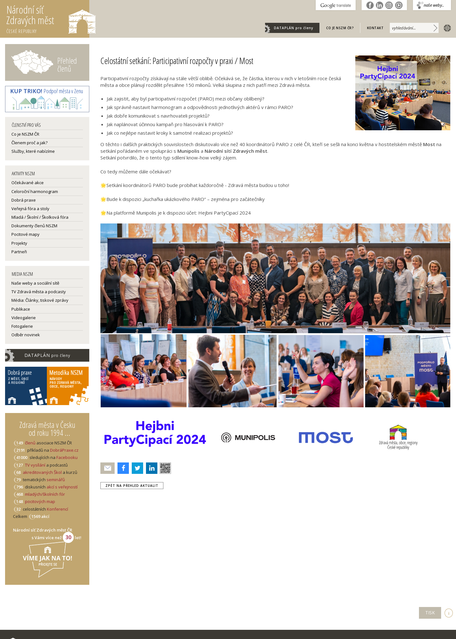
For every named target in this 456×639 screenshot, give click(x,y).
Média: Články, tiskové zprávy (39, 300)
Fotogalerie (22, 326)
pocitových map (40, 501)
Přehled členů (67, 64)
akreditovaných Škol (42, 472)
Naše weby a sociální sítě (35, 283)
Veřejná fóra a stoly (30, 208)
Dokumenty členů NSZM (34, 226)
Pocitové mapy (25, 234)
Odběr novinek (25, 335)
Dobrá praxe (23, 200)
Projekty (19, 243)
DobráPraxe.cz (64, 450)
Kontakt (375, 28)
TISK (430, 613)
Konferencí (57, 509)
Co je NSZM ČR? (340, 28)
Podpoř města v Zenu (46, 91)
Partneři (19, 252)
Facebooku (67, 457)
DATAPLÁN (293, 28)
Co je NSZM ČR (25, 134)
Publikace (20, 309)
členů (30, 443)
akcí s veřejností (62, 487)
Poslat (108, 468)
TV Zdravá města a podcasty (38, 291)
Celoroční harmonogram (34, 191)
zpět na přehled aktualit (131, 485)
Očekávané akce (27, 182)
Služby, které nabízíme (33, 151)
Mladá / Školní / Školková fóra (39, 217)
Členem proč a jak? (29, 142)
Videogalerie (23, 317)
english (446, 27)
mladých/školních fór (45, 494)
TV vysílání (35, 465)
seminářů (55, 479)
